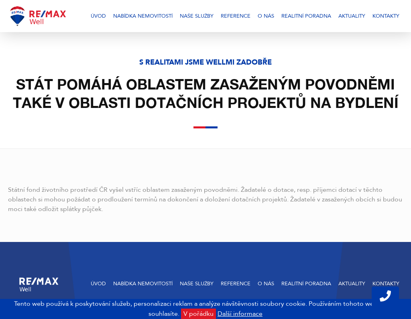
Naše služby (197, 16)
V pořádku (198, 313)
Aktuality (351, 16)
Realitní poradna (306, 16)
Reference (235, 16)
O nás (266, 16)
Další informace (240, 313)
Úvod (98, 16)
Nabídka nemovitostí (143, 16)
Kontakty (385, 16)
